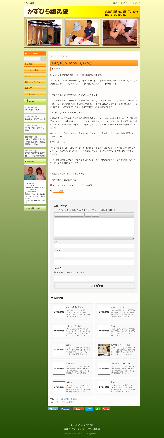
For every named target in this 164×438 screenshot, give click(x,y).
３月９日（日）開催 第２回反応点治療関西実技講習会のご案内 (35, 141)
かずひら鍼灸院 (29, 3)
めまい (113, 326)
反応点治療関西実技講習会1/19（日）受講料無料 (35, 154)
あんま (27, 76)
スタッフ (28, 88)
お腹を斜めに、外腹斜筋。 (121, 363)
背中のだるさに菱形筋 (65, 402)
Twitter (53, 409)
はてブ (89, 409)
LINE (98, 409)
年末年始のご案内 (32, 109)
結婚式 (68, 344)
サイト (56, 259)
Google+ (78, 409)
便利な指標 (70, 363)
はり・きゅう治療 (31, 70)
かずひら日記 (58, 191)
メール (57, 250)
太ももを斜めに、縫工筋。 (67, 399)
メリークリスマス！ (74, 326)
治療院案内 (29, 64)
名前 (56, 242)
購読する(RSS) (31, 53)
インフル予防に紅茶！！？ (76, 307)
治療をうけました (118, 307)
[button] (56, 214)
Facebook (65, 409)
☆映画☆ (69, 382)
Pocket (106, 409)
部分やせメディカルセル (34, 82)
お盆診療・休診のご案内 (35, 118)
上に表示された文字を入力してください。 (69, 272)
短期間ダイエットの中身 (120, 344)
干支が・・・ (116, 382)
